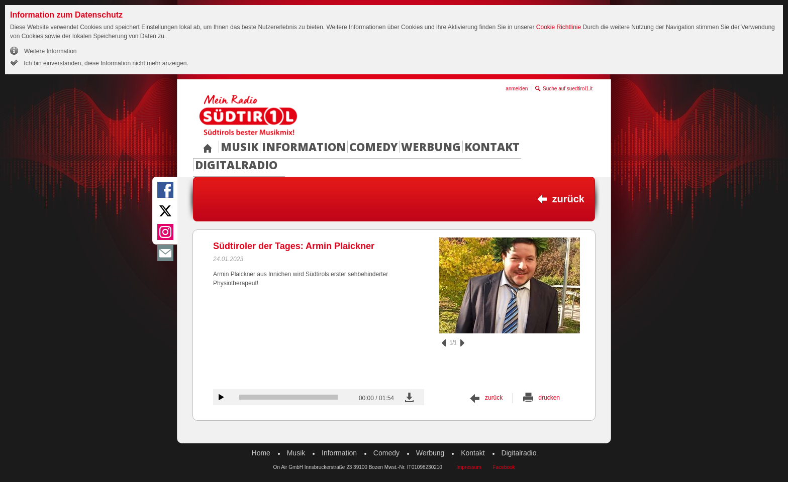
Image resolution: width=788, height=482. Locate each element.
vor (462, 342)
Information (304, 147)
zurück (568, 198)
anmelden (517, 88)
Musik (239, 147)
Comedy (373, 147)
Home (261, 453)
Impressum (468, 467)
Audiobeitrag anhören (221, 397)
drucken (549, 397)
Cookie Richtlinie (558, 27)
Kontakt (492, 147)
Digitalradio (236, 165)
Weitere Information (50, 51)
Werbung (431, 147)
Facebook (503, 467)
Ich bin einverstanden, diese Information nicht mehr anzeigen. (105, 63)
